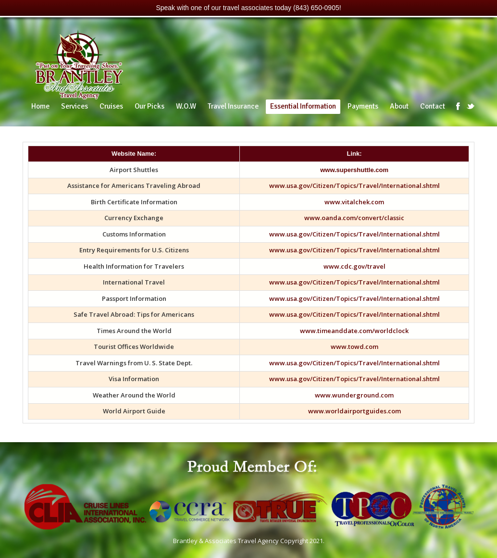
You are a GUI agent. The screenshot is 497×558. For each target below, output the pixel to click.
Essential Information (303, 106)
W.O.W (186, 106)
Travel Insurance (233, 106)
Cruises (111, 106)
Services (74, 106)
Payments (363, 106)
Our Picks (149, 106)
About (399, 106)
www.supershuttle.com (354, 170)
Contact (432, 106)
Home (40, 106)
